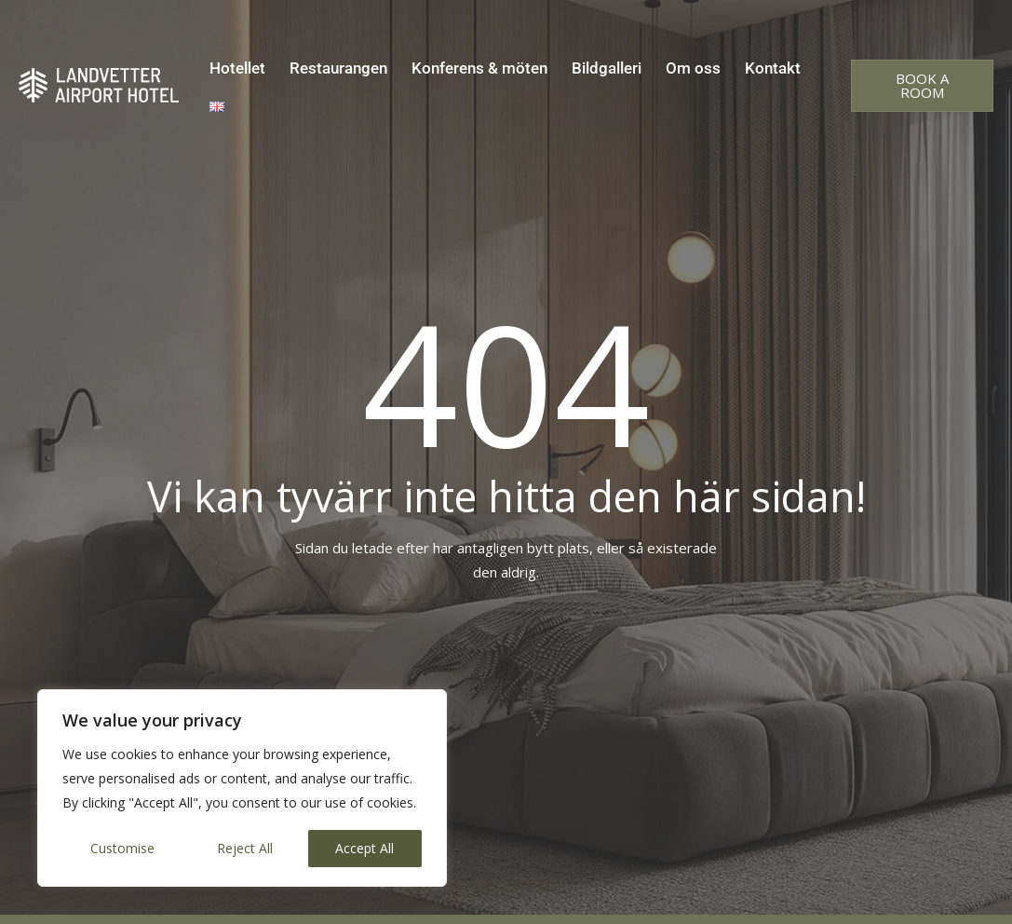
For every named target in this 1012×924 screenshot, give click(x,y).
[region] (242, 788)
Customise (122, 848)
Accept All (364, 848)
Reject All (245, 848)
